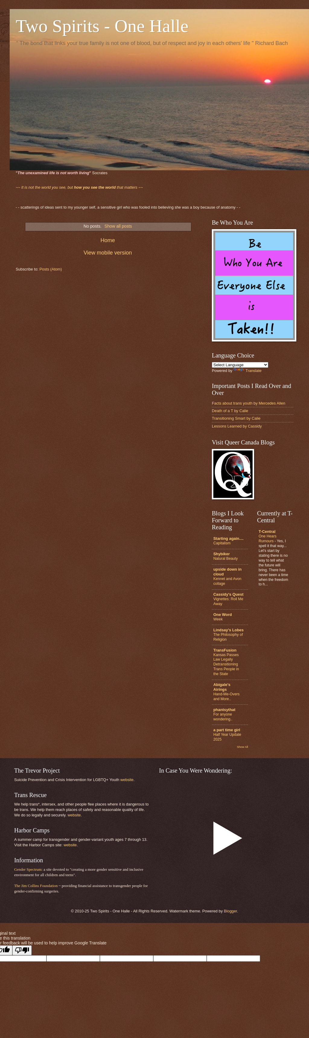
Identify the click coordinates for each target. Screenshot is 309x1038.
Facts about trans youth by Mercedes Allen (248, 403)
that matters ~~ (79, 187)
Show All (242, 746)
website (127, 779)
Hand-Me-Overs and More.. (226, 696)
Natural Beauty (225, 558)
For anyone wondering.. (222, 716)
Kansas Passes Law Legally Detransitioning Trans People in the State (226, 664)
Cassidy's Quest (228, 594)
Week (218, 619)
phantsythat (224, 709)
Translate (248, 370)
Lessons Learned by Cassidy (237, 426)
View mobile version (108, 253)
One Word (222, 614)
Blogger (230, 911)
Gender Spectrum (27, 869)
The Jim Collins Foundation (36, 886)
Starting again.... (228, 538)
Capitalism (222, 543)
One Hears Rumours (267, 538)
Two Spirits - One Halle (102, 26)
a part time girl (226, 730)
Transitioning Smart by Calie (236, 418)
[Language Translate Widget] (240, 365)
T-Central (267, 531)
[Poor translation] (22, 950)
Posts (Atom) (51, 269)
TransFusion (225, 650)
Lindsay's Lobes (228, 630)
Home (107, 240)
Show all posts (118, 226)
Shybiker (221, 554)
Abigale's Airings (222, 687)
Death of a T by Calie (230, 410)
